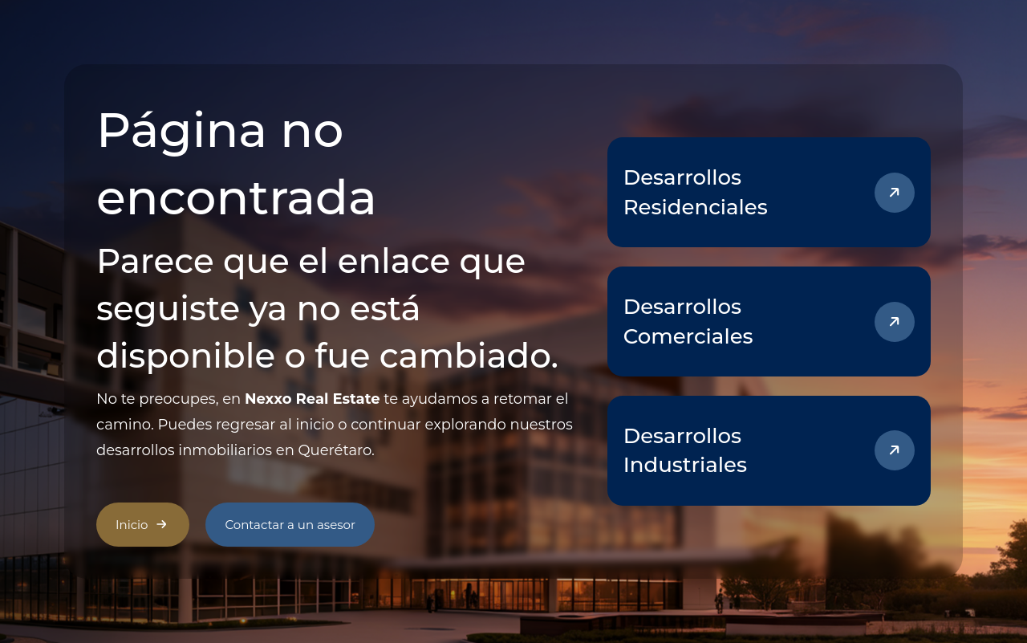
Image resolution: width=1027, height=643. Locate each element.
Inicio (143, 524)
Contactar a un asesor (290, 524)
